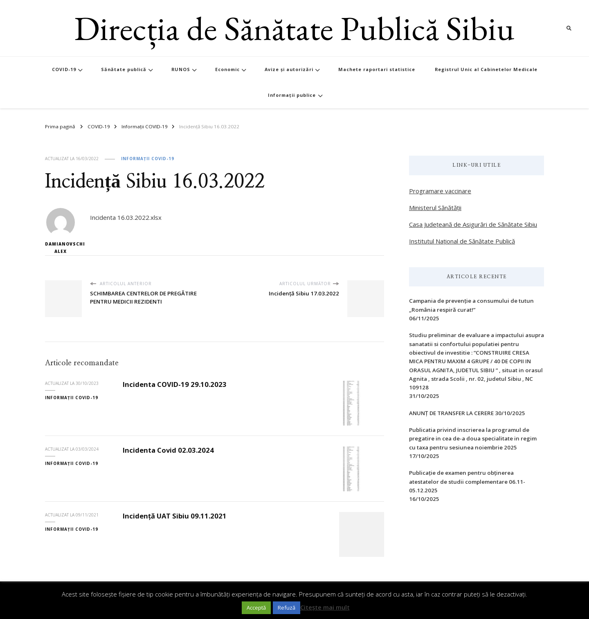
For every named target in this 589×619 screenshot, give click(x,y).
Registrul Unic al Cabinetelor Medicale (486, 69)
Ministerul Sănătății (435, 207)
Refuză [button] (286, 607)
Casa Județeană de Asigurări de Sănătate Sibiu (473, 224)
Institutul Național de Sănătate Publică (462, 241)
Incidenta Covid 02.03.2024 (168, 450)
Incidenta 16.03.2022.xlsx (126, 217)
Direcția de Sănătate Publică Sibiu (294, 28)
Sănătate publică (123, 69)
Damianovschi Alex (60, 231)
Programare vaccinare (440, 191)
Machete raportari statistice (376, 69)
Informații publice (292, 95)
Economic (227, 69)
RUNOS (180, 69)
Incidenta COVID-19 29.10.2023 (175, 384)
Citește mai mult (325, 607)
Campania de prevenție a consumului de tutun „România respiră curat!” (471, 305)
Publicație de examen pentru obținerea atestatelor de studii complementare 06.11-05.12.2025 (467, 481)
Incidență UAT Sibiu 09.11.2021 (175, 516)
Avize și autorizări (289, 69)
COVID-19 (64, 69)
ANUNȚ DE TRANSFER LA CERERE (451, 413)
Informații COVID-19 (147, 158)
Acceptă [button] (256, 607)
